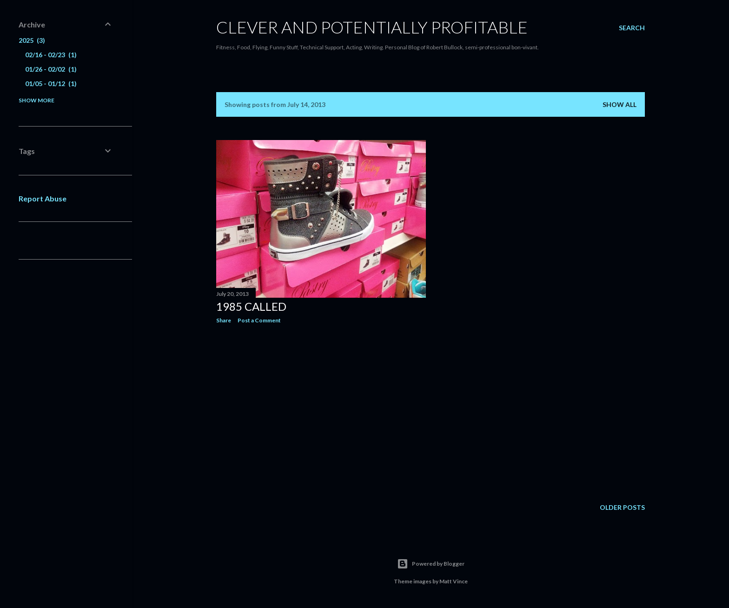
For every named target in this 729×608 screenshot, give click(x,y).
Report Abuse (42, 198)
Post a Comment (259, 320)
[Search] (632, 28)
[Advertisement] (321, 412)
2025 (32, 40)
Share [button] (223, 320)
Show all (619, 104)
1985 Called (251, 306)
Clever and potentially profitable (372, 27)
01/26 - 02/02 (51, 69)
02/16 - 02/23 (51, 55)
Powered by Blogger (430, 563)
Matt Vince (453, 581)
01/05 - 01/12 (51, 83)
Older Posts (622, 507)
